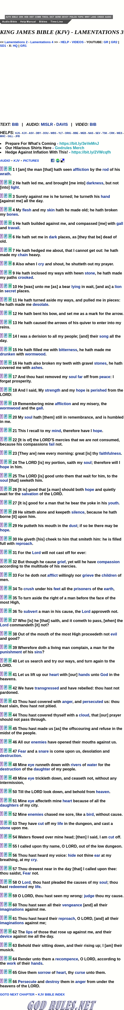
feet (57, 589)
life (60, 824)
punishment (11, 652)
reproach (24, 544)
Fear (22, 751)
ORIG (68, 133)
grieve (88, 575)
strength (52, 390)
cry (41, 264)
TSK (105, 133)
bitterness (68, 350)
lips (29, 932)
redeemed (18, 887)
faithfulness (110, 453)
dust (73, 526)
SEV (98, 133)
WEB (83, 133)
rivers (76, 765)
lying (75, 287)
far (80, 377)
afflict (52, 575)
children (109, 575)
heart (54, 675)
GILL (10, 136)
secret (10, 291)
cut (41, 824)
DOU (45, 133)
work (11, 963)
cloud (84, 715)
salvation (30, 494)
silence (77, 512)
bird (90, 814)
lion (118, 287)
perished (98, 390)
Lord (36, 553)
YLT (60, 133)
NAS (90, 133)
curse (80, 972)
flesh (26, 210)
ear (97, 855)
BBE (75, 133)
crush (28, 589)
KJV (24, 133)
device (6, 936)
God (104, 675)
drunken (7, 354)
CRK (112, 133)
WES (119, 133)
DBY (38, 133)
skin (51, 210)
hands (84, 675)
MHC (3, 136)
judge (89, 896)
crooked (25, 277)
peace (104, 377)
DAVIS (62, 124)
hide (72, 855)
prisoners (82, 589)
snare (43, 751)
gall (120, 223)
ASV (31, 133)
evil (114, 634)
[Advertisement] (61, 7)
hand (105, 196)
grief (61, 562)
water (92, 765)
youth (113, 503)
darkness (94, 183)
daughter (42, 769)
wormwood (35, 354)
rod (106, 169)
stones (100, 363)
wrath (5, 174)
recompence (66, 959)
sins (38, 652)
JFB (17, 136)
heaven (102, 792)
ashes (36, 368)
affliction (81, 169)
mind (56, 431)
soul (73, 377)
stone (90, 273)
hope (80, 390)
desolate (40, 304)
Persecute (27, 982)
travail (13, 228)
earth (108, 589)
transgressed (47, 688)
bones (12, 214)
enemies (39, 742)
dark (53, 237)
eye (31, 765)
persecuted (93, 702)
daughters (9, 805)
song (104, 336)
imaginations (12, 909)
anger (67, 702)
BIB (15, 124)
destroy (52, 982)
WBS (53, 133)
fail (52, 444)
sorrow (44, 972)
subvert (30, 611)
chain (23, 255)
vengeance (72, 905)
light (15, 187)
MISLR (47, 124)
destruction (10, 756)
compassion (108, 562)
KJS (17, 133)
